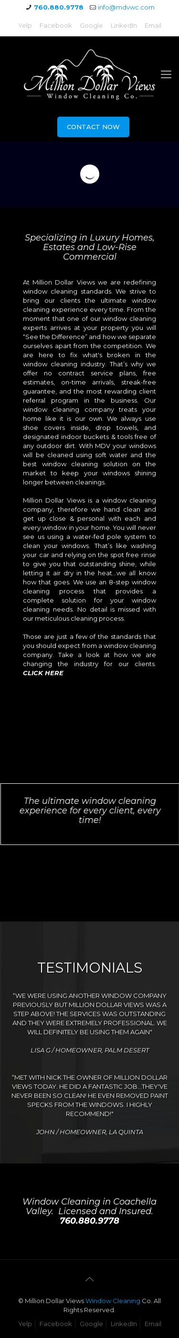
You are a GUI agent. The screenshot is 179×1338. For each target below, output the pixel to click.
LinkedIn (124, 25)
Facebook (56, 25)
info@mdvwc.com (126, 7)
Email (153, 25)
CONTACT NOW (93, 127)
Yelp (25, 25)
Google (91, 25)
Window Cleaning (112, 1301)
